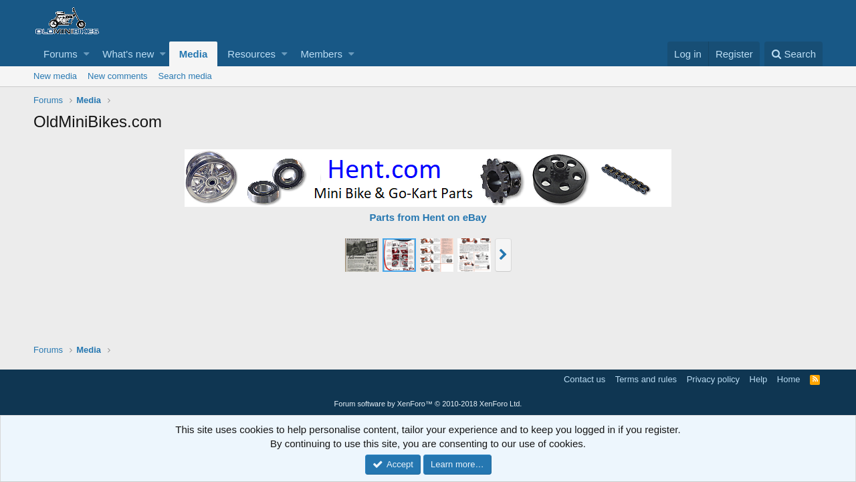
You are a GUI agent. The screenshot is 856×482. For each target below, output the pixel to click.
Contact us (584, 379)
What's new (128, 54)
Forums (60, 54)
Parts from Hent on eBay (427, 217)
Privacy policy (713, 379)
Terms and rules (646, 379)
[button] (86, 54)
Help (759, 379)
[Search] (793, 54)
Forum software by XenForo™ (428, 404)
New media (55, 76)
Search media (185, 76)
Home (788, 379)
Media (193, 54)
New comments (118, 76)
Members (321, 54)
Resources (251, 54)
